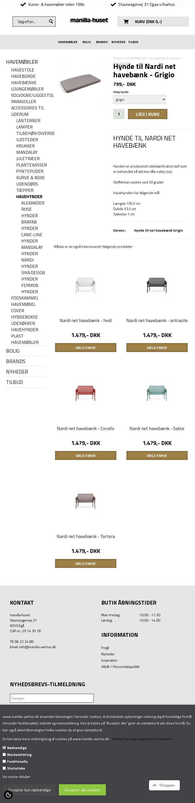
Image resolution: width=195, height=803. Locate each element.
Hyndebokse (24, 317)
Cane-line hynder (31, 238)
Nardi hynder (29, 263)
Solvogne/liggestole (28, 95)
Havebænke (24, 83)
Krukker (25, 146)
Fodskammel (25, 298)
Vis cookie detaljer (16, 776)
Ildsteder (27, 140)
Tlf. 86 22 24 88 (21, 681)
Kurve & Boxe (30, 178)
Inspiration (109, 700)
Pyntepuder (29, 171)
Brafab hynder (29, 225)
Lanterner (28, 121)
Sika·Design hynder (33, 276)
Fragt (105, 687)
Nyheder (108, 694)
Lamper (24, 127)
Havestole (22, 70)
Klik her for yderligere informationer (142, 738)
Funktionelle (17, 761)
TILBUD (133, 42)
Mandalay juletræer (28, 155)
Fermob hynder (29, 288)
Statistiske (16, 768)
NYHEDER (118, 42)
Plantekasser (31, 165)
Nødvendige (17, 747)
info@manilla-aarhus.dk (37, 687)
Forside (118, 58)
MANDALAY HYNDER (32, 250)
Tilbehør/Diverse (31, 133)
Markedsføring (19, 754)
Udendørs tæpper (27, 187)
